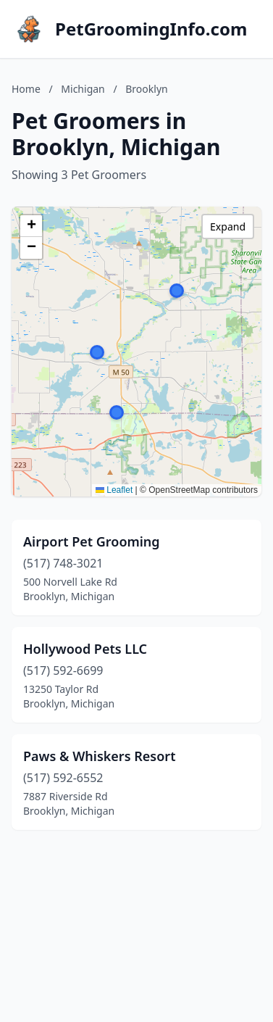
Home (26, 89)
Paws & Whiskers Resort (99, 756)
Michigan (82, 89)
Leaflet (114, 490)
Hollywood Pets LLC (85, 648)
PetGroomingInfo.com (151, 29)
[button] (176, 290)
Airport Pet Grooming (91, 541)
